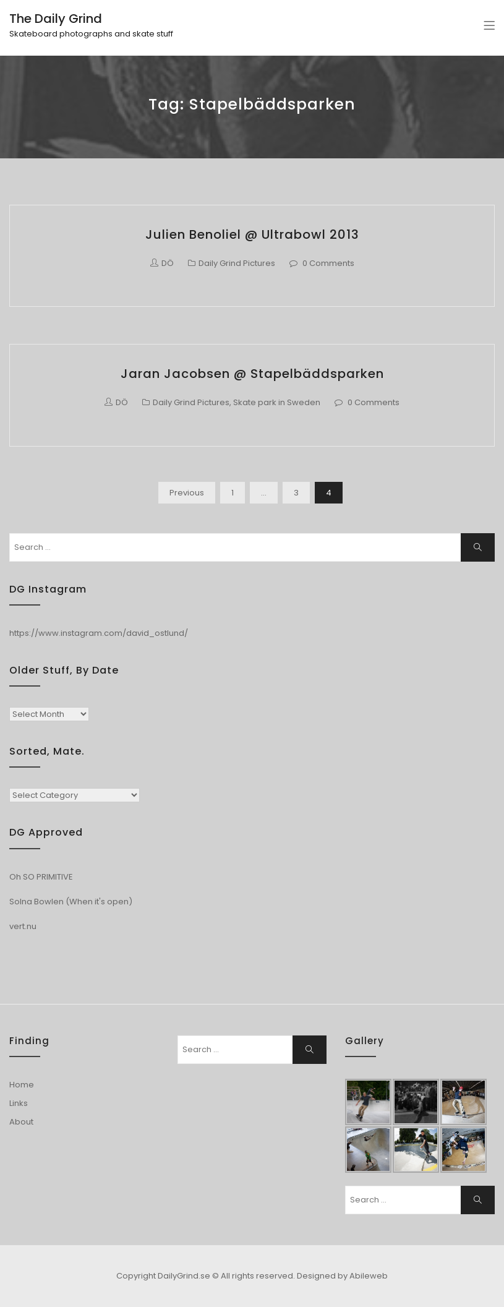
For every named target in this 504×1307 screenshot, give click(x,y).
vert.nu (22, 926)
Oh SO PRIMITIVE (41, 877)
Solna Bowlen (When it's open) (70, 901)
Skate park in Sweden (276, 402)
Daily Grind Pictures (237, 263)
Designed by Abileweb (342, 1276)
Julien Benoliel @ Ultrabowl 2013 (252, 234)
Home (21, 1085)
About (21, 1122)
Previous (186, 493)
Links (18, 1103)
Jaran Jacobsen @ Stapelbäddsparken (252, 373)
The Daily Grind (55, 18)
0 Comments (328, 263)
